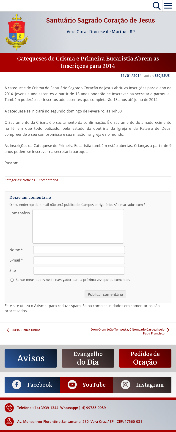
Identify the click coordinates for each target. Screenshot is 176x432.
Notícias (29, 180)
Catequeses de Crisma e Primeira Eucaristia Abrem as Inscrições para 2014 (88, 62)
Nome (16, 249)
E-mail (16, 260)
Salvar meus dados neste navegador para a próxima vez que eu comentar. (73, 280)
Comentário (19, 213)
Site (12, 270)
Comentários (48, 180)
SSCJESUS (162, 75)
